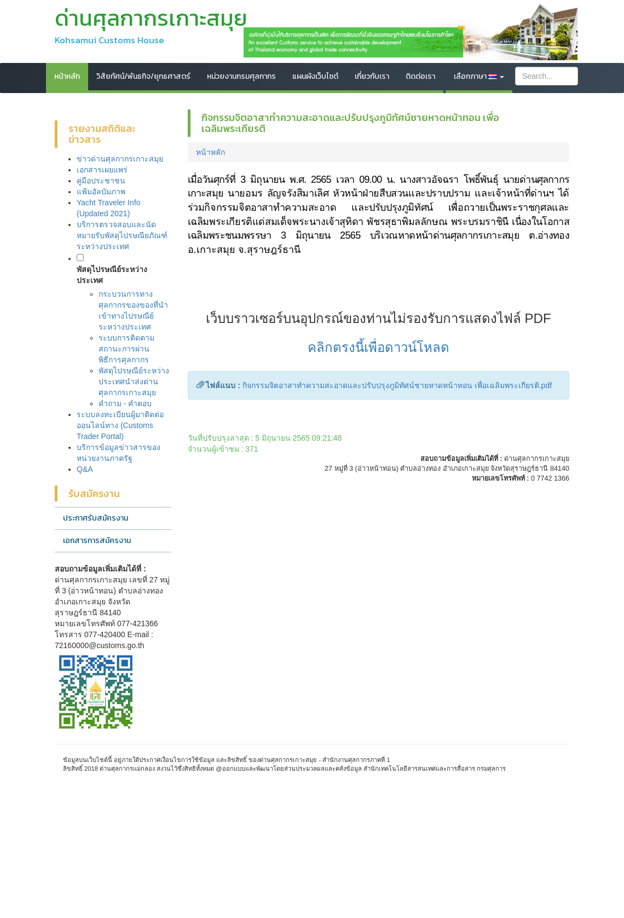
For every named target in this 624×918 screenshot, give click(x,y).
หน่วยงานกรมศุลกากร (241, 76)
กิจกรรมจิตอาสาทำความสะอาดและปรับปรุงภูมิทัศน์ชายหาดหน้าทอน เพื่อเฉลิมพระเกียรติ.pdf (397, 385)
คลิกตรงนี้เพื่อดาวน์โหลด (378, 347)
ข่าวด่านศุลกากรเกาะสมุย (120, 158)
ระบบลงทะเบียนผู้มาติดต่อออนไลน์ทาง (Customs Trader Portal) (120, 425)
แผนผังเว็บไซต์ (315, 76)
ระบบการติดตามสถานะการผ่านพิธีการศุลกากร (126, 348)
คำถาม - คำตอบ (125, 403)
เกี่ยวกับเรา (372, 76)
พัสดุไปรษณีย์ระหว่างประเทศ (112, 275)
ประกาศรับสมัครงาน (95, 518)
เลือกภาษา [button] (479, 76)
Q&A (85, 469)
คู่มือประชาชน (101, 180)
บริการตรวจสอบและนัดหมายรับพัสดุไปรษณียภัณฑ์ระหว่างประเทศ (122, 235)
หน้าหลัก (67, 76)
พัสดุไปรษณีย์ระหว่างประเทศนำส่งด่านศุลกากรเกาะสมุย (134, 381)
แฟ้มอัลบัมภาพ (101, 191)
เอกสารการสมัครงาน (97, 540)
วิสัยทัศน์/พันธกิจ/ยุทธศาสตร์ (143, 76)
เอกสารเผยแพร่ (102, 169)
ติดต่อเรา (420, 76)
